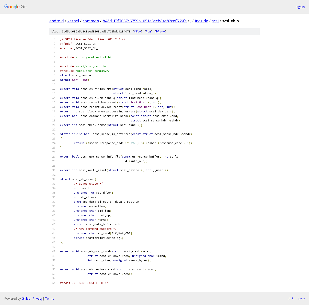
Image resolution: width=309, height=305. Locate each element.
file (137, 31)
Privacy (37, 298)
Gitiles (26, 298)
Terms (49, 298)
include (201, 20)
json (301, 298)
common (91, 20)
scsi (215, 20)
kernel (73, 20)
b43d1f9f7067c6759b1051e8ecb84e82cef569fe (145, 20)
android (56, 20)
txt (291, 298)
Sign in (300, 7)
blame (160, 31)
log (148, 31)
